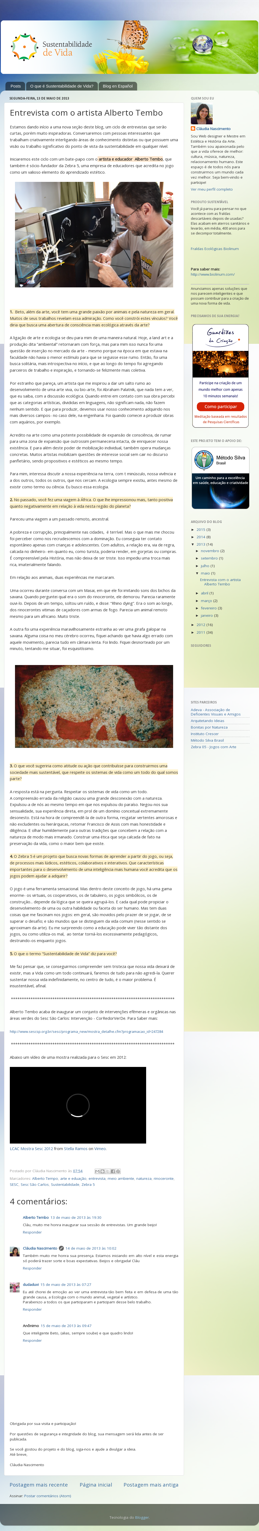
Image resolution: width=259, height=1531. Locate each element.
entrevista (97, 1178)
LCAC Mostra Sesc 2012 (31, 1148)
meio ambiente (121, 1178)
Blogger (142, 1517)
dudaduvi (31, 1284)
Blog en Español (117, 86)
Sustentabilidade (65, 1184)
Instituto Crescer (205, 733)
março (207, 600)
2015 (201, 529)
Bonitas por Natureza (209, 727)
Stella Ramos (76, 1148)
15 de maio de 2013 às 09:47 (66, 1325)
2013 (201, 544)
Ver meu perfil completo (212, 189)
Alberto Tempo (45, 1178)
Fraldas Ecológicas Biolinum (215, 248)
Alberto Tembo (36, 1217)
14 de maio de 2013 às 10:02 (90, 1248)
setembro (210, 558)
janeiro (207, 615)
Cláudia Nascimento (40, 1248)
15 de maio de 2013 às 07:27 (65, 1284)
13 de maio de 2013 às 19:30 (75, 1217)
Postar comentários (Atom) (47, 1495)
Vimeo (100, 1148)
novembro (210, 550)
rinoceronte (164, 1178)
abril (205, 593)
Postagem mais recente (39, 1484)
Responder (32, 1232)
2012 (201, 624)
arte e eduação (73, 1178)
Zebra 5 (88, 1184)
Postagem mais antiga (151, 1484)
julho (205, 565)
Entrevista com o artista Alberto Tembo (220, 581)
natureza (144, 1178)
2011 (201, 632)
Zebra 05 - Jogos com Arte (213, 746)
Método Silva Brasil (207, 740)
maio (206, 573)
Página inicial (96, 1484)
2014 (201, 536)
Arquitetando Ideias (207, 720)
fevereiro (209, 608)
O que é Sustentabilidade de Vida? (62, 86)
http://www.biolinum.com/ (213, 274)
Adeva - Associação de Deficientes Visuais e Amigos (216, 712)
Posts (16, 86)
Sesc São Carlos (35, 1184)
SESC (14, 1184)
